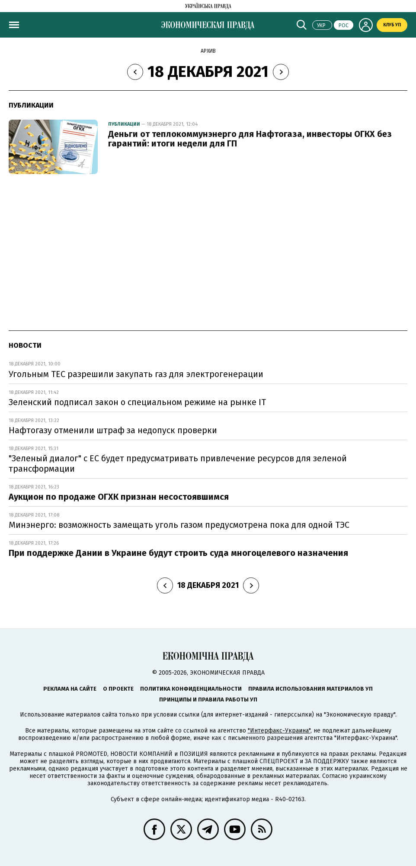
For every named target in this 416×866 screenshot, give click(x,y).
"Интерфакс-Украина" (279, 730)
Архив (208, 51)
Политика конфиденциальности (191, 688)
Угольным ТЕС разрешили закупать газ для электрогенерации (136, 374)
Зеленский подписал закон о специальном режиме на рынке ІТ (137, 402)
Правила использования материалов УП (310, 688)
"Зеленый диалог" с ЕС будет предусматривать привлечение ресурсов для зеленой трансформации (178, 463)
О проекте (118, 688)
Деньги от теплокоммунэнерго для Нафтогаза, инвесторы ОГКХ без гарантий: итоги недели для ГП (250, 139)
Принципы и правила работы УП (208, 699)
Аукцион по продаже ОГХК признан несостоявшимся (119, 497)
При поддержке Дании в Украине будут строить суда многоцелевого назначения (178, 553)
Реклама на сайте (69, 688)
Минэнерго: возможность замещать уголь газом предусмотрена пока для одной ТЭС (179, 525)
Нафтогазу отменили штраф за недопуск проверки (113, 430)
